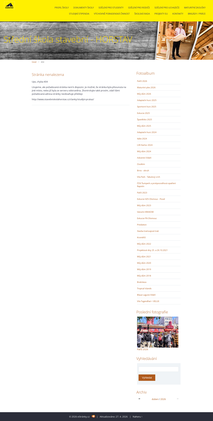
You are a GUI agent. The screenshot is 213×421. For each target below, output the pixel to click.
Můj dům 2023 (144, 205)
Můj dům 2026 (144, 93)
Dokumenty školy (83, 7)
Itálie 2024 (142, 138)
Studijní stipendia (79, 13)
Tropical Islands (144, 288)
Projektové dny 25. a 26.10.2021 (152, 250)
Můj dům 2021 (144, 256)
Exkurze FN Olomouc (147, 218)
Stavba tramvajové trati (148, 231)
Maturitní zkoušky (195, 7)
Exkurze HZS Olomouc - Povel (151, 199)
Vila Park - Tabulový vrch (148, 176)
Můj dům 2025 (144, 125)
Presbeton (142, 224)
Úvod (34, 62)
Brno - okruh (143, 170)
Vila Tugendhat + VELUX (148, 301)
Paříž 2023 (142, 192)
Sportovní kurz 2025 (146, 106)
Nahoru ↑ (137, 416)
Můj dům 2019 (144, 269)
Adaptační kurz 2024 (146, 132)
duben (155, 399)
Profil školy (62, 7)
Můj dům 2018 (144, 275)
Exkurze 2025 (143, 113)
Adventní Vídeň (144, 157)
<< (140, 399)
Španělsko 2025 (144, 119)
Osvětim (141, 164)
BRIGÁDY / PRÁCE (197, 13)
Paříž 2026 (142, 81)
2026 (163, 399)
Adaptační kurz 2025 (146, 100)
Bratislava (141, 282)
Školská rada (142, 13)
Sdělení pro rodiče (139, 7)
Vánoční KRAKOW (145, 211)
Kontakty (177, 13)
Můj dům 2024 (144, 151)
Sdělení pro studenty (110, 7)
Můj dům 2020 (144, 263)
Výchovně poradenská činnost (112, 13)
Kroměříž (141, 237)
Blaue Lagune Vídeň (146, 294)
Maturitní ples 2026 (146, 87)
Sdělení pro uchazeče (166, 7)
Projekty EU (161, 13)
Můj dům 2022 (144, 243)
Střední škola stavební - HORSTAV (67, 39)
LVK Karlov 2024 (145, 145)
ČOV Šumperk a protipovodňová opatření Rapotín (156, 185)
